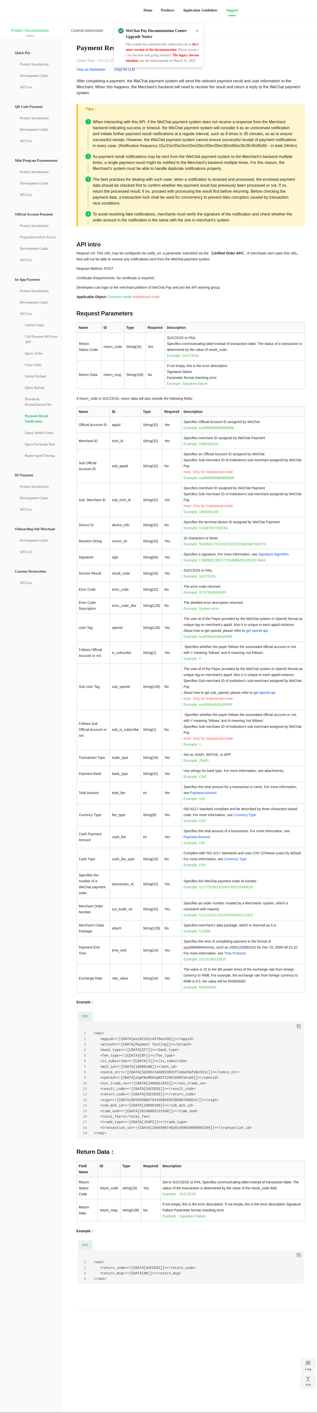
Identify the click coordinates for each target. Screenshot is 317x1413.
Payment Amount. (204, 793)
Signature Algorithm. (274, 554)
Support (232, 10)
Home (147, 10)
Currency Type (245, 815)
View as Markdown (91, 69)
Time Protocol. (235, 953)
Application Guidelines (200, 10)
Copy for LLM (124, 69)
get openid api (257, 631)
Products (167, 10)
